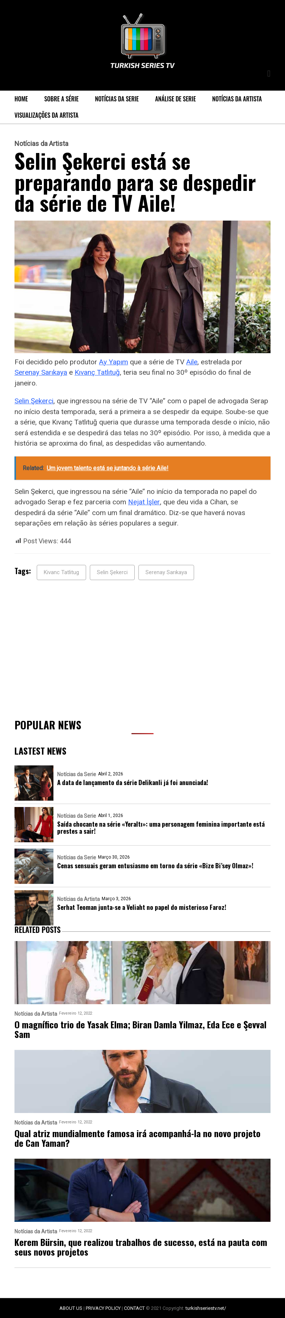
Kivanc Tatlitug (61, 572)
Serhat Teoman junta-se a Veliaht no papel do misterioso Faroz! (141, 907)
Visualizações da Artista (46, 115)
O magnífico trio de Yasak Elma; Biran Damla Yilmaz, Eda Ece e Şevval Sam (140, 1029)
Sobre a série (61, 98)
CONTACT (134, 1308)
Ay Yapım (113, 362)
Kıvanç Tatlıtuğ (97, 372)
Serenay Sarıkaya (40, 372)
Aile (191, 362)
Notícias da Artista (237, 98)
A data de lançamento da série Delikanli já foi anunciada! (132, 782)
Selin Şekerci (33, 401)
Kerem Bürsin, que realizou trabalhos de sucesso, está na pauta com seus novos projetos (140, 1246)
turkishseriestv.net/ (206, 1308)
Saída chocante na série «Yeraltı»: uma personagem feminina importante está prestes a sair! (161, 827)
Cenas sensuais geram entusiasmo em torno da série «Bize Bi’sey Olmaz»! (155, 865)
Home (21, 98)
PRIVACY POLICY (103, 1308)
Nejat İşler (144, 502)
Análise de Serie (175, 98)
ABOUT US (70, 1308)
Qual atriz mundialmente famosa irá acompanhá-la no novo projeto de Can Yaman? (137, 1138)
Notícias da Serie (117, 98)
